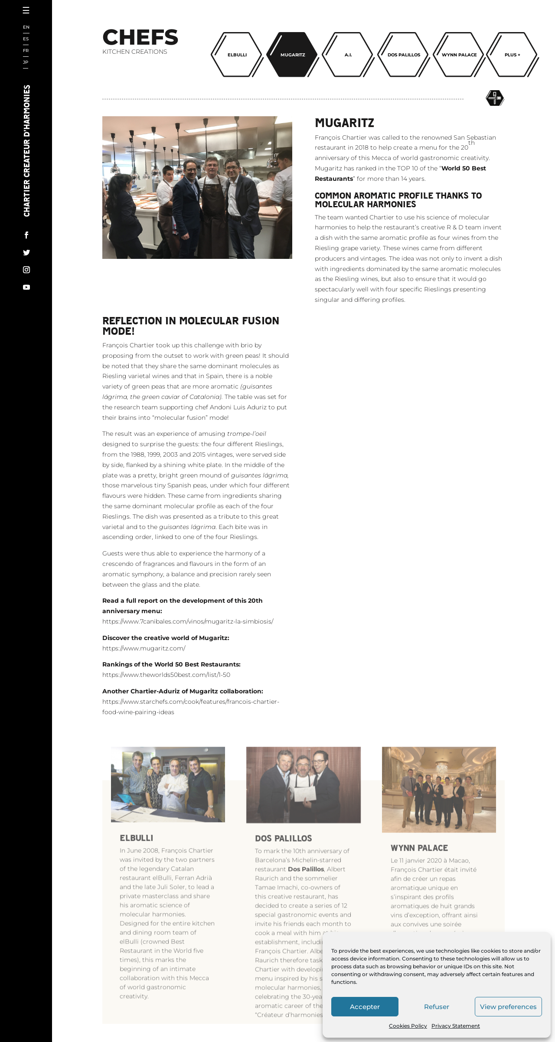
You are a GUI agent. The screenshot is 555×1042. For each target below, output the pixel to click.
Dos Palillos (404, 55)
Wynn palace (459, 55)
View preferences (508, 1007)
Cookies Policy (408, 1025)
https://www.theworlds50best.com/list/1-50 (166, 719)
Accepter (365, 1007)
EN (26, 27)
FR (26, 51)
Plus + (512, 55)
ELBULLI (237, 55)
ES (26, 39)
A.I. (348, 55)
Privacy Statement (455, 1025)
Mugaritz (293, 55)
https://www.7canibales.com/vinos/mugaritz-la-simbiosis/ (187, 666)
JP (25, 62)
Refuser (436, 1007)
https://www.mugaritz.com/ (143, 692)
